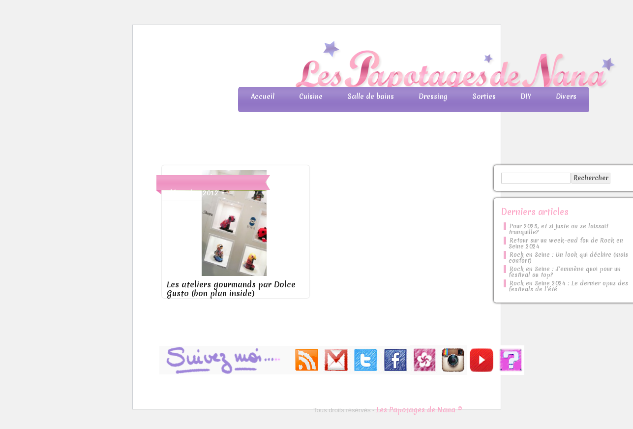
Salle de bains (370, 96)
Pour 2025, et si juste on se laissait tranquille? (558, 229)
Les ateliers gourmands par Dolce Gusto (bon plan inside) (231, 289)
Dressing (433, 96)
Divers (566, 96)
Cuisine (311, 96)
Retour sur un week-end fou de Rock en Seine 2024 (566, 243)
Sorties (484, 96)
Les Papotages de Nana (381, 66)
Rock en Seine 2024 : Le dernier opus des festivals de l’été (568, 286)
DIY (525, 96)
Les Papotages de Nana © (419, 409)
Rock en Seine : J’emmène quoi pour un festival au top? (565, 272)
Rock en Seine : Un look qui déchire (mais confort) (568, 258)
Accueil (262, 96)
